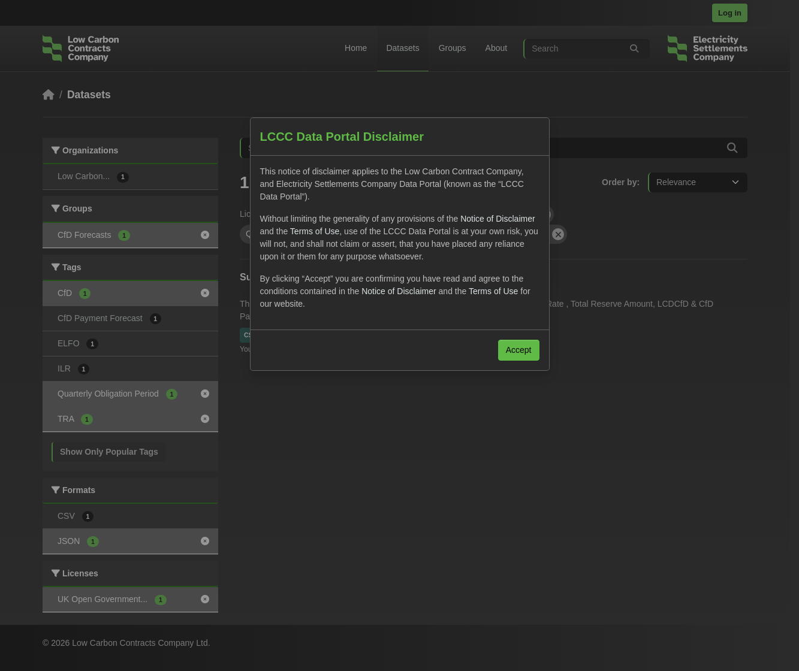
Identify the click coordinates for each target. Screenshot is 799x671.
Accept (519, 350)
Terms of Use (314, 231)
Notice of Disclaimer (497, 218)
